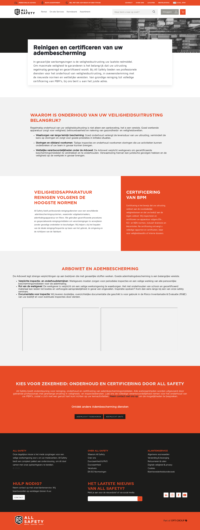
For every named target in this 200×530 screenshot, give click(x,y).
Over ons (140, 2)
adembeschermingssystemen (48, 214)
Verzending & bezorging (158, 458)
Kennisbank (72, 12)
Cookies (151, 468)
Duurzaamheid (94, 465)
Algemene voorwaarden (158, 454)
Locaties (151, 2)
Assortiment (85, 12)
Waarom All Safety (96, 454)
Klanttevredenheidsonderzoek (161, 471)
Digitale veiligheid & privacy (160, 465)
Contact (128, 2)
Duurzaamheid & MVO (98, 461)
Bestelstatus (163, 2)
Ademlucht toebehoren (89, 417)
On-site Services (57, 12)
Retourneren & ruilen (157, 461)
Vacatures (92, 468)
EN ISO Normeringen (97, 471)
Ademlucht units (114, 417)
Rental (44, 12)
